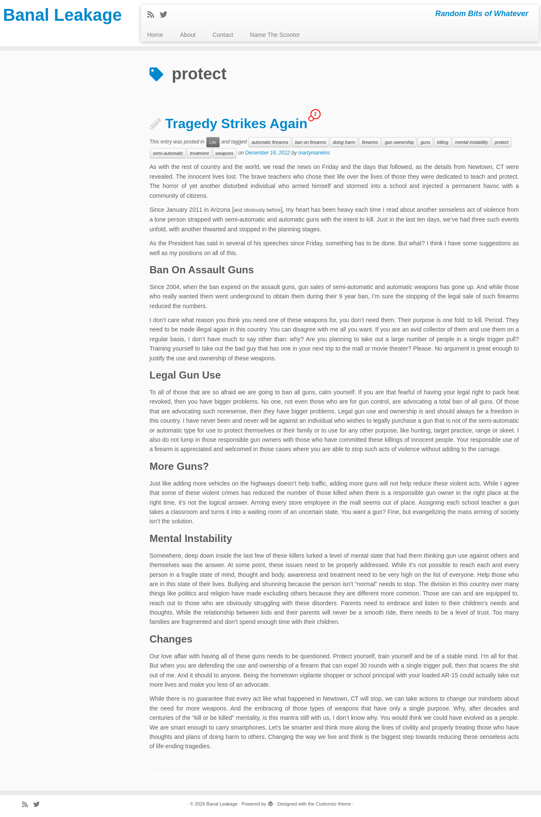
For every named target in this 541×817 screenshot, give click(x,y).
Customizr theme (333, 803)
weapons (225, 153)
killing (442, 142)
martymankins (314, 153)
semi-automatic (168, 153)
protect (501, 142)
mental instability (471, 142)
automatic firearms (269, 142)
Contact (223, 34)
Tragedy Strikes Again (236, 123)
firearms (370, 142)
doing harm (344, 142)
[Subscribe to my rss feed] (153, 15)
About (188, 34)
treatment (199, 153)
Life (213, 142)
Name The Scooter (275, 34)
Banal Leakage (62, 15)
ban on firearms (310, 142)
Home (155, 34)
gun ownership (399, 142)
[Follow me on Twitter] (166, 15)
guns (425, 142)
